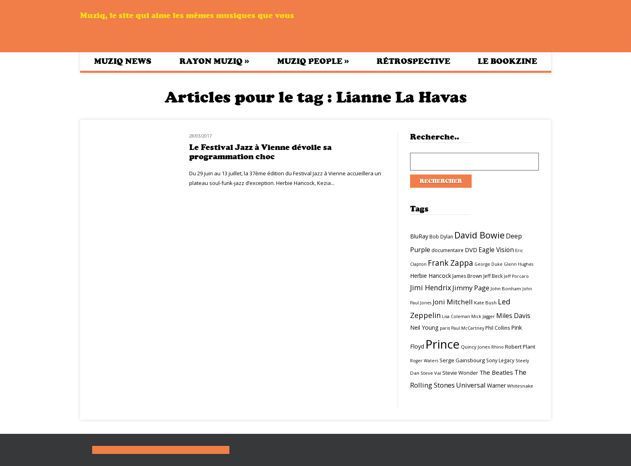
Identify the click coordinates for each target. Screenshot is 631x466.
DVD (471, 250)
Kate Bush (485, 303)
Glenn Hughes (518, 264)
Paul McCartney (467, 328)
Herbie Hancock (430, 275)
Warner (496, 385)
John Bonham (506, 288)
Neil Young (424, 327)
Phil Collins (497, 327)
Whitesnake (520, 386)
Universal (471, 385)
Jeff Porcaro (516, 276)
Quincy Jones (475, 347)
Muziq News (122, 61)
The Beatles (496, 372)
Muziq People (313, 61)
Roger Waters (424, 360)
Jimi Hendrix (430, 287)
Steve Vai (431, 373)
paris (445, 328)
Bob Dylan (441, 236)
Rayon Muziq (214, 61)
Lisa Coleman (456, 316)
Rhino (497, 347)
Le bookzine (507, 61)
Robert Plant (520, 346)
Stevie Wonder (460, 372)
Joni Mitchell (453, 301)
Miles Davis (513, 315)
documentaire (447, 250)
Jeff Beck (493, 276)
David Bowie (479, 235)
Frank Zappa (450, 263)
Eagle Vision (496, 249)
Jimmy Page (470, 287)
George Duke (488, 264)
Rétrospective (413, 61)
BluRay (419, 236)
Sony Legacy (500, 360)
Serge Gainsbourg (462, 360)
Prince (442, 344)
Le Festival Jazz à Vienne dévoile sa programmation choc (260, 152)
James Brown (467, 276)
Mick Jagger (483, 316)
